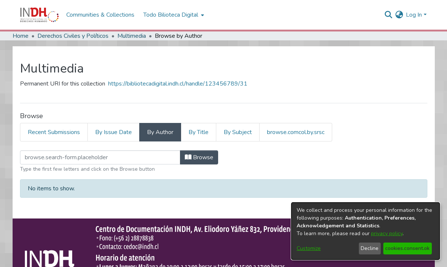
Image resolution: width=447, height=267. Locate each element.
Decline (369, 248)
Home (21, 36)
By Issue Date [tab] (113, 132)
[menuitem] (399, 14)
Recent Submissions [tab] (54, 132)
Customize (309, 248)
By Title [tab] (199, 132)
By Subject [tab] (238, 132)
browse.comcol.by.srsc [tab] (295, 132)
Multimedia (131, 36)
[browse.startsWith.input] (100, 157)
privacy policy (387, 233)
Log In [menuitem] (414, 15)
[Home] (39, 14)
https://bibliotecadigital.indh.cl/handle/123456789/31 (177, 84)
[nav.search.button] (388, 14)
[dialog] (365, 231)
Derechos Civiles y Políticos (73, 36)
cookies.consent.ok (407, 248)
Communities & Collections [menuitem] (100, 15)
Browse (199, 157)
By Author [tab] (160, 132)
